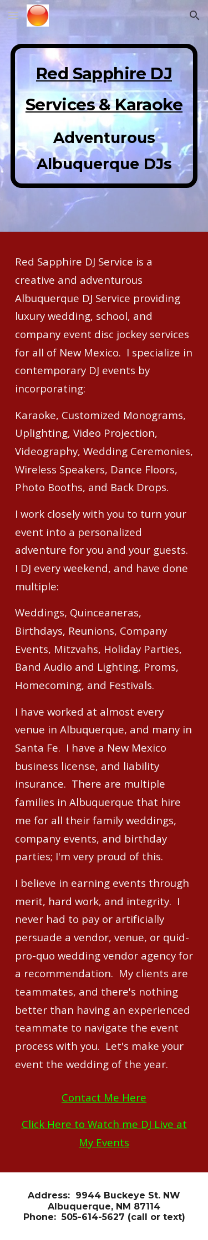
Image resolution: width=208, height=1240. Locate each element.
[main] (104, 116)
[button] (13, 15)
